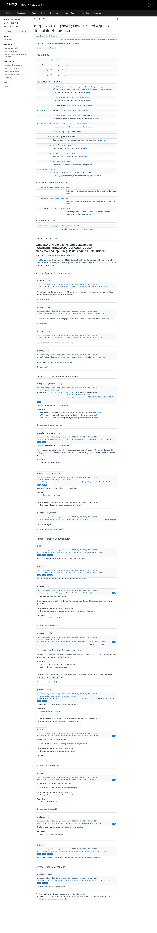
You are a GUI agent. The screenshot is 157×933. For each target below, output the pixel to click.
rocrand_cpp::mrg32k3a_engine (76, 289)
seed (60, 163)
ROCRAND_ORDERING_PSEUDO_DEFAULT (81, 91)
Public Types (63, 39)
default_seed (71, 228)
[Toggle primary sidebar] (40, 18)
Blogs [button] (34, 13)
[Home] (44, 19)
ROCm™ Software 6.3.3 (32, 5)
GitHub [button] (9, 13)
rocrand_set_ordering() (57, 777)
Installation (14, 39)
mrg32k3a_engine (57, 36)
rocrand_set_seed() (55, 821)
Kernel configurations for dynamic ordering (21, 56)
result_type (70, 60)
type (73, 210)
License (13, 86)
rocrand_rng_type (63, 210)
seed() (51, 372)
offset (60, 155)
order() (51, 328)
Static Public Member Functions (87, 39)
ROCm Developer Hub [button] (49, 13)
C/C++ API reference (17, 68)
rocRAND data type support (19, 65)
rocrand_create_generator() (58, 432)
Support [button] (97, 13)
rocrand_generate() (55, 694)
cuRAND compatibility (18, 51)
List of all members (112, 39)
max (73, 200)
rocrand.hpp (54, 48)
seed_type (69, 75)
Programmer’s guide (17, 48)
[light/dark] (118, 19)
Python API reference (17, 71)
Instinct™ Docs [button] (68, 13)
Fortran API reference (17, 74)
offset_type (70, 70)
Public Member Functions (73, 39)
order (60, 147)
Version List (150, 5)
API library (14, 77)
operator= (62, 126)
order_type (70, 65)
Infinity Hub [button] (84, 13)
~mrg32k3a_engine (65, 134)
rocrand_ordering (57, 65)
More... (83, 43)
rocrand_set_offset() (56, 634)
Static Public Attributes (101, 39)
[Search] (22, 31)
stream (60, 139)
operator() (62, 174)
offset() (51, 301)
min (73, 190)
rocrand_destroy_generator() (59, 538)
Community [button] (21, 13)
